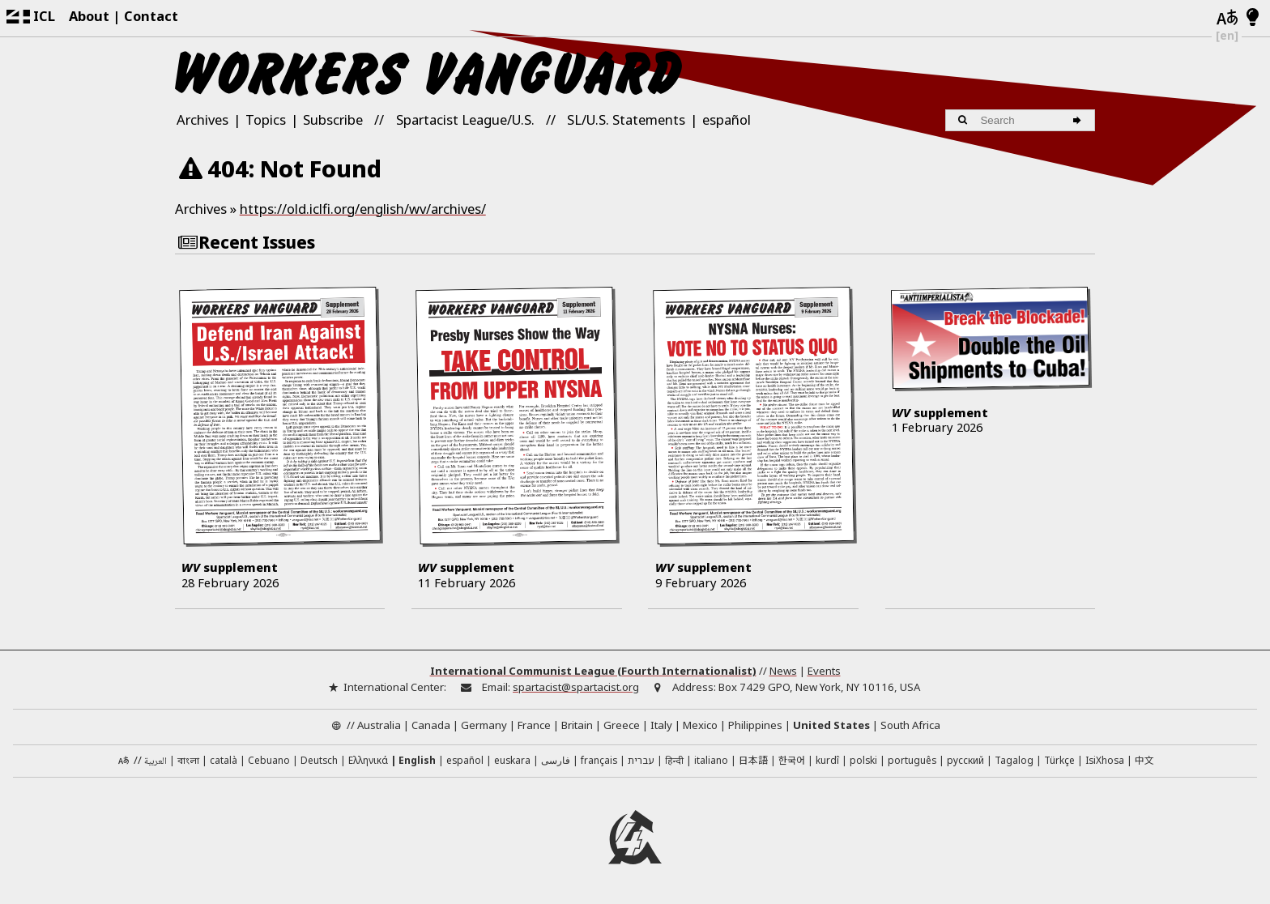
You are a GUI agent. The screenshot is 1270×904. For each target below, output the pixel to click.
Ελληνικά (368, 759)
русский (965, 759)
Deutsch (319, 759)
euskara (512, 759)
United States (831, 725)
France (534, 725)
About (89, 15)
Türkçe (1059, 759)
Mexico (700, 725)
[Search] (1079, 120)
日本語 (753, 759)
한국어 (791, 759)
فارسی (555, 759)
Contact (151, 15)
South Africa (910, 725)
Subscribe (333, 119)
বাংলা (188, 761)
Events (824, 670)
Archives (202, 119)
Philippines (755, 725)
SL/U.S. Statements (626, 119)
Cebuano (269, 759)
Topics (265, 119)
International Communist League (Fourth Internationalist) (593, 670)
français (599, 759)
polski (863, 759)
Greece (621, 725)
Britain (577, 725)
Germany (484, 725)
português (912, 759)
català (223, 759)
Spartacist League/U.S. (465, 119)
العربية (155, 761)
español (726, 119)
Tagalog (1014, 759)
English (417, 759)
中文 (1144, 759)
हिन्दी (674, 759)
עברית (641, 759)
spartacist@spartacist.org (576, 687)
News (783, 670)
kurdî (827, 759)
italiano (711, 759)
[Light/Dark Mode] (1253, 17)
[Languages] (1227, 18)
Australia (379, 725)
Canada (430, 725)
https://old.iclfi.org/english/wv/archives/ (363, 208)
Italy (661, 725)
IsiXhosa (1104, 759)
